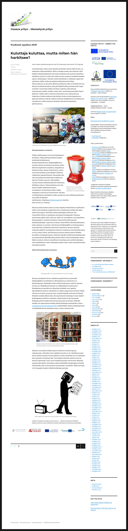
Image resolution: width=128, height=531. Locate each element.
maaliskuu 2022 (96, 404)
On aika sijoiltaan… (97, 270)
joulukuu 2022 (96, 389)
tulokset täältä (106, 166)
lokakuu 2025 (96, 340)
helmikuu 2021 (96, 426)
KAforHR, (95, 164)
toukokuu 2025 (96, 348)
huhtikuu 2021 (96, 422)
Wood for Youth (96, 147)
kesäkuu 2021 (96, 419)
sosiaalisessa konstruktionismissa (44, 306)
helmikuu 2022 (96, 406)
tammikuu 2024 (97, 368)
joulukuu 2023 (96, 370)
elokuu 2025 (95, 344)
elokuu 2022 (95, 396)
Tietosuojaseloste (37, 522)
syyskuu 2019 (96, 458)
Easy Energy (96, 136)
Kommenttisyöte (97, 488)
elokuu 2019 (95, 460)
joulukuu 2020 (96, 430)
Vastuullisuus (23, 74)
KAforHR (94, 307)
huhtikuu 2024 (96, 363)
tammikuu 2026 (96, 335)
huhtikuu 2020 (96, 445)
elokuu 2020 (95, 437)
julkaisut (101, 173)
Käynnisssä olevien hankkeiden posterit (102, 121)
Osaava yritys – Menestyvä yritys (32, 29)
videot (94, 175)
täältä (108, 151)
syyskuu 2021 (96, 415)
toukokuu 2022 (96, 400)
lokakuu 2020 (96, 434)
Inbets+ (94, 171)
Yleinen (19, 69)
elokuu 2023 (95, 376)
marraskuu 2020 (97, 432)
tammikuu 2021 (96, 428)
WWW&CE (14, 69)
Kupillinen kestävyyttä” (98, 91)
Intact (94, 177)
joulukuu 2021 (96, 409)
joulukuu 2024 (96, 353)
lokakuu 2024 (96, 355)
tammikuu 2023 (96, 387)
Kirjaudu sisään (96, 484)
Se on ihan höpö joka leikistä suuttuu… (103, 264)
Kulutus (13, 72)
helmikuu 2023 (96, 385)
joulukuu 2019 (96, 452)
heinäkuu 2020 (96, 439)
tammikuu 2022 (96, 408)
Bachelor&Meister (97, 179)
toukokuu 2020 (96, 443)
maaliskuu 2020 (97, 447)
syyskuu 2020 (96, 436)
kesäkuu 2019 (96, 464)
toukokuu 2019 (96, 466)
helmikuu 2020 (96, 449)
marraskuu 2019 (96, 454)
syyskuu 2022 (96, 394)
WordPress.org (96, 490)
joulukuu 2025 (96, 336)
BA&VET (94, 149)
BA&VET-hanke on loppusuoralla (106, 111)
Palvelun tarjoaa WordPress (52, 522)
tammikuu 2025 (96, 351)
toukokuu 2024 (96, 361)
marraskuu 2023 (97, 372)
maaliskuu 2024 (97, 364)
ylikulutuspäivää (55, 200)
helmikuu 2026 (96, 333)
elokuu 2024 (95, 357)
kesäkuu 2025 (96, 346)
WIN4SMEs (95, 138)
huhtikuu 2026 (96, 329)
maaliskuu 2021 (96, 424)
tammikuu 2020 (97, 451)
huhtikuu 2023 (96, 381)
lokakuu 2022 (96, 393)
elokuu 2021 (95, 417)
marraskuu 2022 (97, 391)
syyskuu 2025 (96, 342)
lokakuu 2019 (96, 456)
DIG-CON (94, 156)
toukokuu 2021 (96, 421)
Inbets (94, 169)
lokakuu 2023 (96, 374)
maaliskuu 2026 (96, 331)
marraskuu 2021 (97, 411)
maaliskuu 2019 (96, 469)
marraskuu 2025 (97, 338)
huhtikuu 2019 (96, 467)
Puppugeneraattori (97, 268)
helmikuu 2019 (96, 471)
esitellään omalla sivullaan (103, 188)
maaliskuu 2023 (96, 383)
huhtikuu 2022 (96, 402)
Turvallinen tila (96, 266)
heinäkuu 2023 (96, 378)
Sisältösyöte (95, 486)
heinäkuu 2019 (96, 462)
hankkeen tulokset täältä (103, 154)
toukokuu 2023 (96, 379)
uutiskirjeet (108, 173)
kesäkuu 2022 (96, 398)
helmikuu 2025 (96, 350)
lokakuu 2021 (96, 413)
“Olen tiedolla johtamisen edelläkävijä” (103, 272)
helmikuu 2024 (96, 366)
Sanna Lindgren (15, 64)
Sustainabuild (96, 153)
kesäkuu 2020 (96, 441)
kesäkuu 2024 (96, 359)
